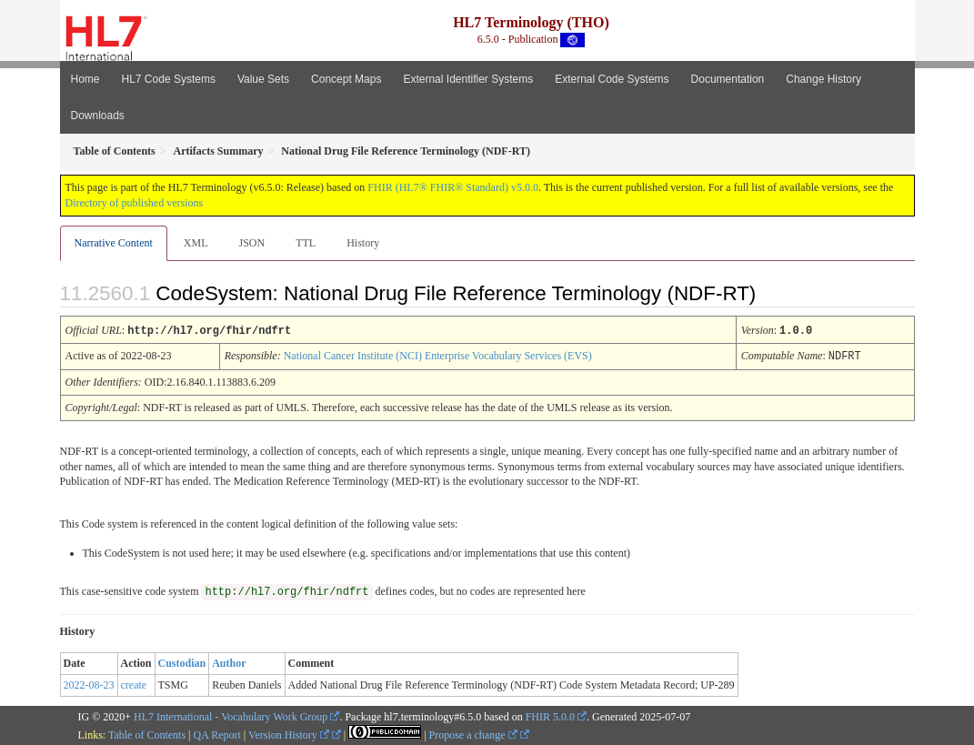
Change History (823, 79)
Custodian (182, 661)
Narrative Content (114, 243)
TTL (306, 243)
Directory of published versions (134, 202)
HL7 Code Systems (169, 79)
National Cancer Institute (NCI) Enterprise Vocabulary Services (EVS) (438, 354)
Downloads (98, 115)
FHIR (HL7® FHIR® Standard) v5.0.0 (452, 187)
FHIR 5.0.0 (550, 715)
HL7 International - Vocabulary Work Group (230, 715)
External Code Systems (611, 79)
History (362, 243)
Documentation (728, 79)
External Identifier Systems (468, 79)
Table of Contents (147, 733)
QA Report (217, 733)
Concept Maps (346, 79)
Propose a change (473, 733)
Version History (288, 733)
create (134, 683)
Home (85, 79)
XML (196, 243)
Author (229, 661)
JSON (251, 243)
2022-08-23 (89, 683)
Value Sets (263, 79)
